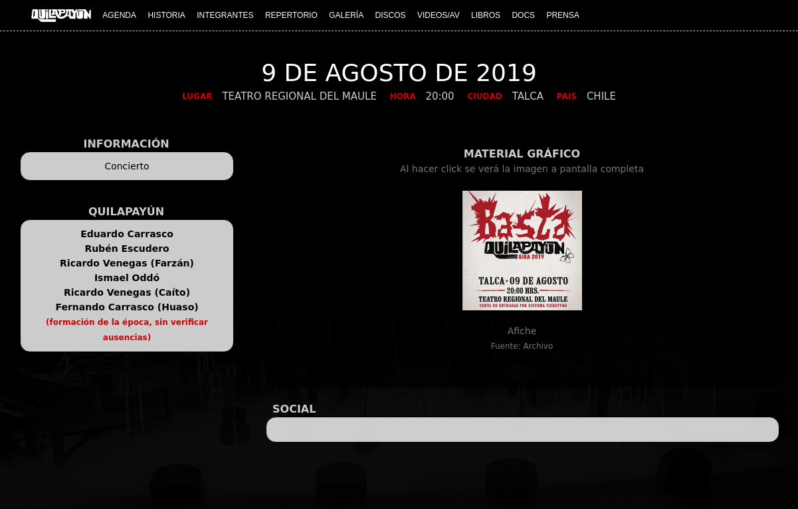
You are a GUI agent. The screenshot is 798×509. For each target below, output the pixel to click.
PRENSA (562, 15)
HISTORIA (166, 15)
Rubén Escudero (126, 248)
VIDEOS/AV (438, 15)
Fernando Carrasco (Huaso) (126, 307)
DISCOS (390, 15)
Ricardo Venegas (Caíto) (127, 292)
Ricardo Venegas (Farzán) (127, 263)
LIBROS (485, 15)
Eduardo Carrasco (126, 234)
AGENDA (119, 15)
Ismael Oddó (126, 277)
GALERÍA (346, 15)
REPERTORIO (291, 15)
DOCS (523, 15)
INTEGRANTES (225, 15)
